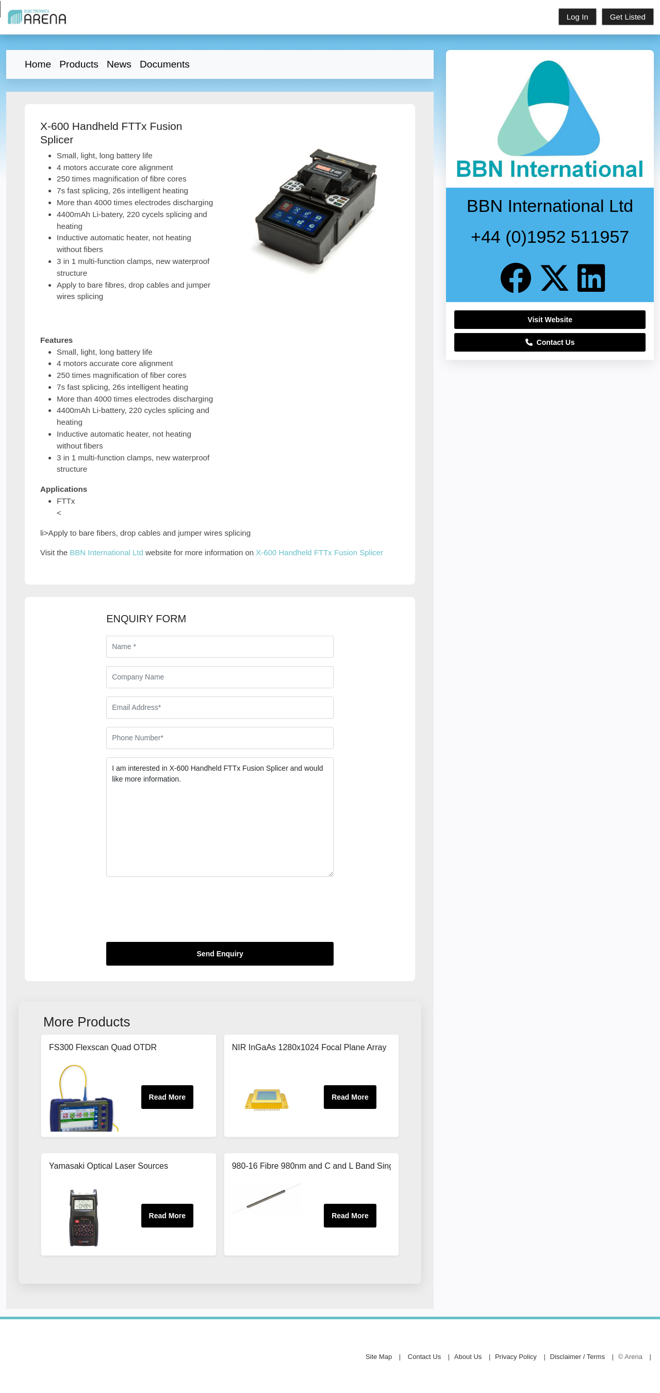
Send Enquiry (220, 954)
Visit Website (549, 320)
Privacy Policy (516, 1357)
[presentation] (184, 913)
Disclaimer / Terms (577, 1357)
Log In (577, 16)
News (119, 64)
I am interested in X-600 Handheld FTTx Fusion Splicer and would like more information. (220, 817)
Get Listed (628, 16)
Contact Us (550, 342)
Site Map (379, 1357)
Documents (165, 64)
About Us (468, 1357)
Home (38, 64)
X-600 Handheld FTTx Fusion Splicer (319, 552)
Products (78, 64)
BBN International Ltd (106, 552)
